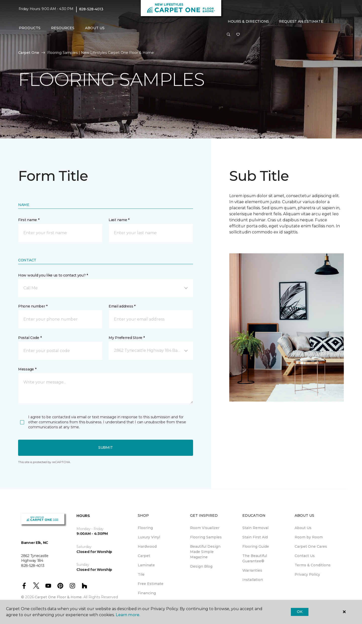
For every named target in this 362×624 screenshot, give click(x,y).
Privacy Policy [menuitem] (307, 574)
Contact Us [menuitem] (305, 555)
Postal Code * (29, 337)
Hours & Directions (248, 21)
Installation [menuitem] (252, 579)
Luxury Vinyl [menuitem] (149, 537)
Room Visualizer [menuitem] (204, 528)
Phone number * (33, 306)
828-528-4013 (91, 9)
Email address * (122, 306)
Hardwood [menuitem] (147, 546)
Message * (27, 369)
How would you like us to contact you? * (53, 275)
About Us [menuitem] (303, 528)
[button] (228, 34)
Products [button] (29, 28)
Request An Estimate (301, 21)
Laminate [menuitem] (146, 565)
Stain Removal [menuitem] (255, 528)
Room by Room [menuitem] (309, 537)
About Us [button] (95, 28)
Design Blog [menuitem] (201, 566)
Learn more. (128, 614)
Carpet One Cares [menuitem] (311, 546)
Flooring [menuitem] (145, 528)
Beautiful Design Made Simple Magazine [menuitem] (205, 551)
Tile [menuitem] (141, 574)
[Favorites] (238, 34)
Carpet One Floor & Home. (58, 597)
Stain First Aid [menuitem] (255, 537)
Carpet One (28, 52)
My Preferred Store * (127, 337)
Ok (299, 611)
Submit (105, 447)
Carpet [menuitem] (144, 555)
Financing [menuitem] (147, 593)
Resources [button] (62, 28)
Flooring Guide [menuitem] (255, 546)
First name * (28, 220)
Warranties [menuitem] (252, 570)
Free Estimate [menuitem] (150, 583)
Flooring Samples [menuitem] (206, 537)
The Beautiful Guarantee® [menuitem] (254, 558)
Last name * (119, 220)
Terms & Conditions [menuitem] (313, 565)
